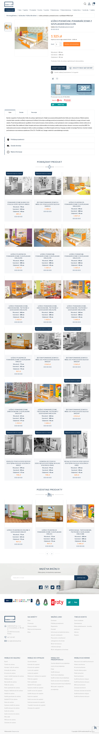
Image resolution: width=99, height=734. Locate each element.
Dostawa (53, 620)
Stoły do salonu (9, 702)
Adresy (76, 632)
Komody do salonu (10, 670)
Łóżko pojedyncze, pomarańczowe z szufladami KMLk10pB (18, 256)
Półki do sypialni (33, 679)
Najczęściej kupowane (34, 629)
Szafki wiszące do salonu (12, 708)
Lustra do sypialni (33, 670)
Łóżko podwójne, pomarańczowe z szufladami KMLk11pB (47, 256)
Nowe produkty (32, 626)
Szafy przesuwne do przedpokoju (61, 683)
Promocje (31, 623)
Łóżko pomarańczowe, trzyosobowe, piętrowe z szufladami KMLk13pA (47, 411)
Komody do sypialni (34, 664)
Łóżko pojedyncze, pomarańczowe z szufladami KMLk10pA (77, 204)
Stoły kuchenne (79, 676)
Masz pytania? (81, 68)
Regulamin (54, 626)
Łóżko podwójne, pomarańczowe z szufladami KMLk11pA (77, 256)
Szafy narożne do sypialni (35, 699)
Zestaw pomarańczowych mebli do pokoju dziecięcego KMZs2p (48, 359)
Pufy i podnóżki (32, 682)
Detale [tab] (21, 112)
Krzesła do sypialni (33, 667)
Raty (29, 620)
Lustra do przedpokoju (58, 666)
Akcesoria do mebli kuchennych (84, 661)
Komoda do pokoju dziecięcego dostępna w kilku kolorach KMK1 (47, 463)
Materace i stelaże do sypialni (37, 676)
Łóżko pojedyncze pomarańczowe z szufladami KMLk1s (18, 359)
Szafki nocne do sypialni (35, 690)
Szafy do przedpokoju (57, 675)
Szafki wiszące (55, 672)
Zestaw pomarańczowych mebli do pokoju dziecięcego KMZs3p (77, 359)
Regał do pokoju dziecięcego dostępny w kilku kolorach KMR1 (76, 463)
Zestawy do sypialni (34, 708)
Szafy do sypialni (33, 696)
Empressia (15, 731)
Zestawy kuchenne (80, 687)
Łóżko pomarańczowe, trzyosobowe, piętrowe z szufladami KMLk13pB (76, 308)
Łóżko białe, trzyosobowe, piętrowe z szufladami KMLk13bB (80, 532)
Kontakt (53, 629)
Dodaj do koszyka (72, 44)
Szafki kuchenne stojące (81, 679)
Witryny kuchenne (79, 685)
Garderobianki (32, 661)
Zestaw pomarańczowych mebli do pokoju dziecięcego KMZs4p (77, 411)
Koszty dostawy (58, 68)
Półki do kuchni (79, 673)
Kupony (76, 635)
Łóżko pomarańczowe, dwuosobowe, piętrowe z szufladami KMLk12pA (18, 308)
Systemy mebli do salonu (12, 705)
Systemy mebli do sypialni (35, 687)
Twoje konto (80, 617)
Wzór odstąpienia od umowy (59, 649)
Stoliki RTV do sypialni (34, 685)
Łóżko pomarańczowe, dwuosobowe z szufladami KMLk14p (18, 411)
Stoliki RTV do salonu (10, 699)
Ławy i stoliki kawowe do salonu (14, 676)
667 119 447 (11, 637)
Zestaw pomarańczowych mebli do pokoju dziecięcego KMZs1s (48, 204)
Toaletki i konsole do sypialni (36, 705)
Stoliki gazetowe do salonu (12, 696)
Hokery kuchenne (79, 664)
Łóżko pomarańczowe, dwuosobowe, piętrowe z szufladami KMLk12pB (47, 308)
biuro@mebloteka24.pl (14, 641)
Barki (6, 661)
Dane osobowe (78, 620)
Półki (52, 669)
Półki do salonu (9, 685)
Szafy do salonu (9, 711)
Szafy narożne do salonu (11, 714)
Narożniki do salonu (10, 682)
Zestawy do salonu (10, 722)
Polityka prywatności (57, 623)
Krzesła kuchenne (79, 667)
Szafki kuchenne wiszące (81, 682)
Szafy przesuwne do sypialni (36, 702)
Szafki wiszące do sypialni (35, 693)
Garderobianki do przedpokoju (60, 663)
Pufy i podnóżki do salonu (12, 687)
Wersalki (7, 717)
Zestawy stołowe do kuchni (82, 690)
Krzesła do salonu (10, 673)
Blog (29, 632)
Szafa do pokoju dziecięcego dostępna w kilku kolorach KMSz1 (18, 463)
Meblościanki (8, 679)
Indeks (53, 27)
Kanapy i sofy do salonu (11, 667)
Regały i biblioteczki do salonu (13, 690)
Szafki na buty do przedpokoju (60, 678)
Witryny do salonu (10, 719)
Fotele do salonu (9, 664)
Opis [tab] (10, 112)
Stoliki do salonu (9, 693)
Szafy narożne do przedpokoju (60, 680)
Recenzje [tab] (34, 112)
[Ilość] (57, 44)
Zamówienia (78, 623)
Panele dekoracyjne (80, 670)
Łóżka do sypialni (33, 673)
